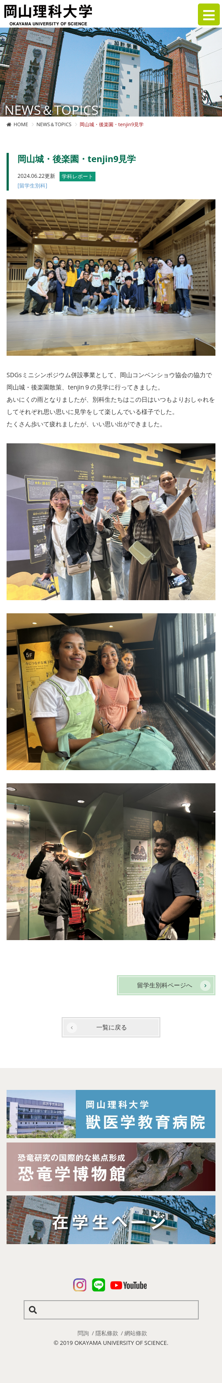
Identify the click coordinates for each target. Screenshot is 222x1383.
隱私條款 (106, 1333)
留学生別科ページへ (164, 985)
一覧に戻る (111, 1027)
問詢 (83, 1333)
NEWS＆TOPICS (53, 124)
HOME (21, 124)
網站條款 (135, 1333)
